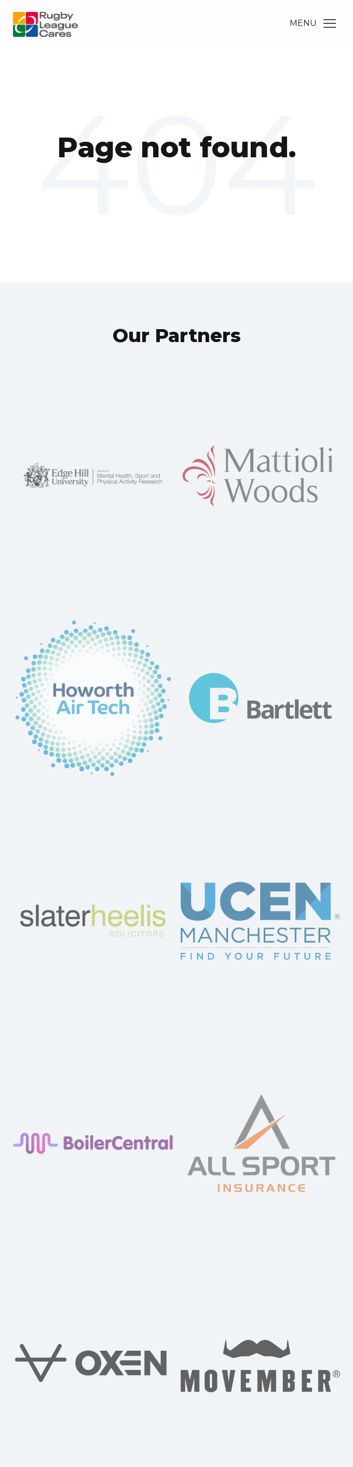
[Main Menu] (329, 23)
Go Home (176, 190)
